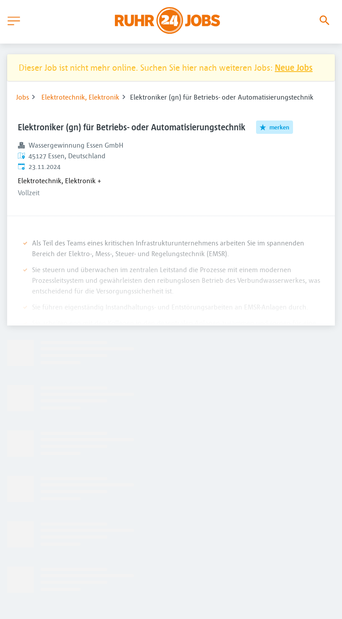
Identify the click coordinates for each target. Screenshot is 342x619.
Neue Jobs (294, 67)
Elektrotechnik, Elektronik (80, 96)
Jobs (22, 96)
